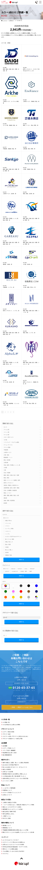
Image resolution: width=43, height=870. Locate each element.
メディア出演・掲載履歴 (9, 750)
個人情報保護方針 (7, 755)
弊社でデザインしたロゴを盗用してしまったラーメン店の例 (18, 832)
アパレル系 (6, 429)
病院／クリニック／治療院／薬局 (12, 480)
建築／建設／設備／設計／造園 (11, 475)
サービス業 (6, 434)
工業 (5, 470)
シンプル (7, 533)
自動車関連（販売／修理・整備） (12, 487)
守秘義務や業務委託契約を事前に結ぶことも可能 (15, 830)
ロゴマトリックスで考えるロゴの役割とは (14, 842)
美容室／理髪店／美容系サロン (11, 485)
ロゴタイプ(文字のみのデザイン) (13, 536)
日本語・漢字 (23, 571)
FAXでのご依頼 (7, 818)
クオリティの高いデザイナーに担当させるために (15, 736)
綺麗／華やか (8, 520)
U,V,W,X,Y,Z (15, 571)
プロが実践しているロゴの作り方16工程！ (14, 851)
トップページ (5, 20)
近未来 (7, 552)
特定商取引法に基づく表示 (10, 752)
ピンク (13, 592)
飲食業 (5, 503)
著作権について (7, 825)
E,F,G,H (20, 568)
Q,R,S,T (7, 571)
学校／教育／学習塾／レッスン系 (12, 465)
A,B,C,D (13, 568)
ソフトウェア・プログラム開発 (11, 442)
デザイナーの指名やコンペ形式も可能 (12, 738)
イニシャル (8, 523)
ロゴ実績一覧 (11, 20)
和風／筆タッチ (9, 541)
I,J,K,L (25, 568)
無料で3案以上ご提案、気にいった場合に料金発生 (16, 762)
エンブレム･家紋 (9, 528)
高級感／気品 (8, 555)
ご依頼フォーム (7, 816)
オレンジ (5, 598)
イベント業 (6, 432)
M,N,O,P (32, 568)
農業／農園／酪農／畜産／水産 (11, 495)
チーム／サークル (8, 444)
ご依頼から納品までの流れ (10, 802)
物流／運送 (6, 477)
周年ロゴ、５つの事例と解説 (10, 849)
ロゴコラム (5, 853)
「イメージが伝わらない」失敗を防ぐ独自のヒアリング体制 (18, 804)
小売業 (5, 467)
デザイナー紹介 (7, 734)
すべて (5, 427)
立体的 (7, 547)
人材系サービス (7, 452)
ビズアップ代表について (9, 748)
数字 (31, 571)
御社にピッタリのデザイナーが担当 (12, 807)
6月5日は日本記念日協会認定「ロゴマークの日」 (15, 846)
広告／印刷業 (7, 472)
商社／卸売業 (7, 460)
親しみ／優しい (9, 549)
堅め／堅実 (8, 544)
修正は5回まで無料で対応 (9, 811)
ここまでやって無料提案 (9, 788)
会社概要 (5, 746)
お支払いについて (7, 794)
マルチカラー (36, 598)
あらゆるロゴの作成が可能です (11, 765)
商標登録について (7, 827)
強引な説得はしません (8, 813)
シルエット (8, 531)
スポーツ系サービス (9, 437)
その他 (5, 439)
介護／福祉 (6, 455)
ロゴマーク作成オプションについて (12, 792)
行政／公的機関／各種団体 (10, 490)
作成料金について (7, 790)
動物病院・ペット (8, 457)
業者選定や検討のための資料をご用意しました (15, 774)
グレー (21, 586)
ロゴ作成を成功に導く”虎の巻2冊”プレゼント (14, 776)
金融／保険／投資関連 (9, 500)
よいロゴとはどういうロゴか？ (11, 840)
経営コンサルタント (9, 482)
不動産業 (6, 449)
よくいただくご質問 (8, 780)
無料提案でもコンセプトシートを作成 (12, 809)
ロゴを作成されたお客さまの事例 (11, 724)
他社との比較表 (7, 769)
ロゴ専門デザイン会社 (10, 2)
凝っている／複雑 (9, 539)
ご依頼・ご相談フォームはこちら (21, 707)
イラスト (7, 526)
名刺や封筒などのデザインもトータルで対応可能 (15, 778)
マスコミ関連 (7, 447)
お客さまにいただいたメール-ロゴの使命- (13, 844)
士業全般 (6, 462)
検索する (21, 559)
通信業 (5, 498)
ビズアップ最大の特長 (8, 731)
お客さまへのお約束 (8, 771)
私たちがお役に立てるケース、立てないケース (15, 767)
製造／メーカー (7, 493)
